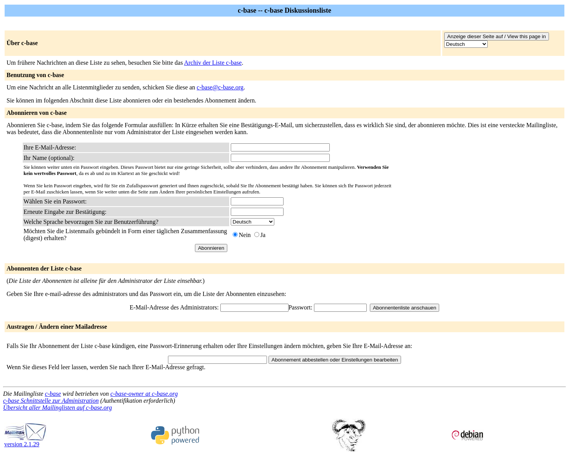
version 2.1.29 (25, 441)
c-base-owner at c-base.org (144, 393)
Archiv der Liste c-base (213, 62)
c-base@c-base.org (220, 87)
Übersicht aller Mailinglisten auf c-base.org (57, 407)
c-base (53, 393)
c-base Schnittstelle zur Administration (51, 400)
